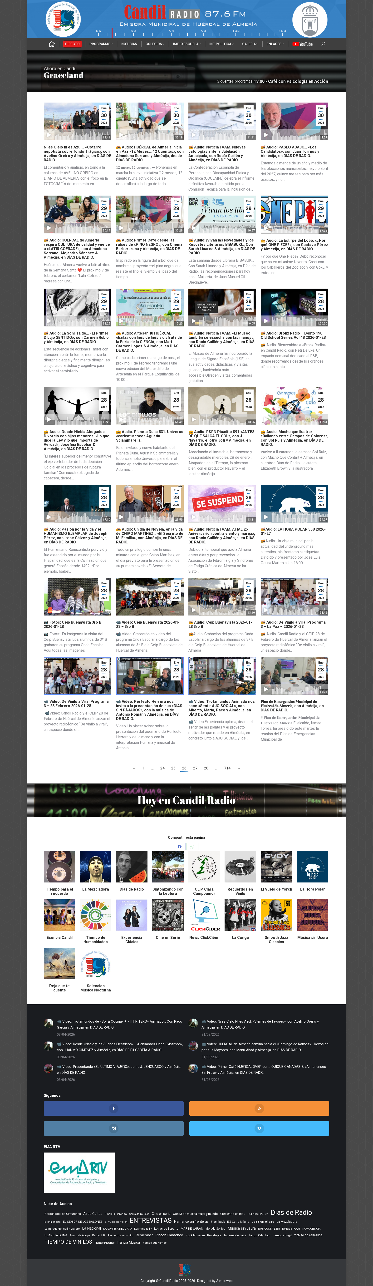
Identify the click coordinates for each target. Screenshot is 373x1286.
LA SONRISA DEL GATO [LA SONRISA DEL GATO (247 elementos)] (117, 1228)
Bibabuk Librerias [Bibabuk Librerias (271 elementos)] (116, 1214)
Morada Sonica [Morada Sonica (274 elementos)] (215, 1228)
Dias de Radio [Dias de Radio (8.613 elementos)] (291, 1213)
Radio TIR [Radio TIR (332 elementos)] (98, 1235)
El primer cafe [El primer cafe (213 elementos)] (52, 1221)
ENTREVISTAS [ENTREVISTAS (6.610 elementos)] (151, 1220)
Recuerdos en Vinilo (240, 891)
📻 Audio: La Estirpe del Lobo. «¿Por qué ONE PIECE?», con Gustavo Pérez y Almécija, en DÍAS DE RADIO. (294, 244)
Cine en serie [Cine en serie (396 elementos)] (161, 1214)
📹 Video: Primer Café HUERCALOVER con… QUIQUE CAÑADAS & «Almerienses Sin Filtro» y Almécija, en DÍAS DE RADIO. (263, 1069)
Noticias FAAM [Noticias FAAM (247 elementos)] (291, 1228)
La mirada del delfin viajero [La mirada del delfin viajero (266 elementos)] (62, 1228)
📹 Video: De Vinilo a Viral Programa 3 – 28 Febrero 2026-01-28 (76, 703)
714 (227, 768)
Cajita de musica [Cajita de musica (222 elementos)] (139, 1214)
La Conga (240, 937)
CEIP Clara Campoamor (204, 891)
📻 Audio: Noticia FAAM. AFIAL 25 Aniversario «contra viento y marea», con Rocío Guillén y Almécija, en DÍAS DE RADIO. (221, 535)
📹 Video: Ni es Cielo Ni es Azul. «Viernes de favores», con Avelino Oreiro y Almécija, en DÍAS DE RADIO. (260, 1024)
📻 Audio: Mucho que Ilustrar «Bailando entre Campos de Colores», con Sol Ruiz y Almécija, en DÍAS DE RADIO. (294, 438)
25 (173, 768)
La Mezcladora (95, 889)
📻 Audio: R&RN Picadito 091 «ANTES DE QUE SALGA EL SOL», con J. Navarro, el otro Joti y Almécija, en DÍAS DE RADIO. (221, 438)
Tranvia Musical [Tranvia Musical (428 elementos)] (129, 1242)
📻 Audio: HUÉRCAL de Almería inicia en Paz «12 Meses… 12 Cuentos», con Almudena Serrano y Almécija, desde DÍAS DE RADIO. (150, 153)
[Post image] (48, 1023)
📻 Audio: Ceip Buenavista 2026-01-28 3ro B (220, 624)
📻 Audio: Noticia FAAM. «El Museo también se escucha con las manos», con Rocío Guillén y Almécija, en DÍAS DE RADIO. (221, 339)
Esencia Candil (60, 937)
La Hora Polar (312, 889)
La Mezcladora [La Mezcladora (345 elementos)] (287, 1221)
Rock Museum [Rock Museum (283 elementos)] (195, 1235)
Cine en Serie (168, 937)
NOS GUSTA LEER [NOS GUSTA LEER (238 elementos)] (269, 1228)
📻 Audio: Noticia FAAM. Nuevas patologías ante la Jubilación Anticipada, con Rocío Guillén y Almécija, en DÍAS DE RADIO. (217, 153)
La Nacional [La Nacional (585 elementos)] (91, 1228)
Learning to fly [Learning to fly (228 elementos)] (143, 1228)
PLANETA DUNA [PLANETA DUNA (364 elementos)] (55, 1235)
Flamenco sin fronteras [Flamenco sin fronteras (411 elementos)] (191, 1221)
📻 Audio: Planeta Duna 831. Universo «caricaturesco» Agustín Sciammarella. (149, 436)
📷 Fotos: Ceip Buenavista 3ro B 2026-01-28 (72, 624)
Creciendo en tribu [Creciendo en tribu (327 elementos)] (232, 1214)
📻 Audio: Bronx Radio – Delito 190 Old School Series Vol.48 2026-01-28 (293, 335)
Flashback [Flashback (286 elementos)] (218, 1221)
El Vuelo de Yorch (276, 889)
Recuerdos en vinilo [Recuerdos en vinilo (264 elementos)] (120, 1235)
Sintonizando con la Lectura (167, 891)
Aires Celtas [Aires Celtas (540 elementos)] (92, 1214)
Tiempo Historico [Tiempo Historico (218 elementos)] (104, 1242)
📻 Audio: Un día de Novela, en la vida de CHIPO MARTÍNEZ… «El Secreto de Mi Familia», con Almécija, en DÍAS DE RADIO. (149, 535)
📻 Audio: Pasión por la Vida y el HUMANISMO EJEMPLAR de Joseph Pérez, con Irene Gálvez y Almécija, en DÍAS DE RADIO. (76, 535)
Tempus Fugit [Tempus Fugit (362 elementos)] (282, 1235)
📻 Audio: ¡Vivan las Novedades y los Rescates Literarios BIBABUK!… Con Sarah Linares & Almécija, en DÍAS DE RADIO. (221, 246)
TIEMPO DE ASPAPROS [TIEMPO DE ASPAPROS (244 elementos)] (308, 1235)
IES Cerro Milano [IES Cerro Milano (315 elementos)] (238, 1221)
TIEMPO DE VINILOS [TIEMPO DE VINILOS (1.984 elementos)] (68, 1242)
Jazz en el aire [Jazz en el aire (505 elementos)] (263, 1221)
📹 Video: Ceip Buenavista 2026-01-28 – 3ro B (148, 624)
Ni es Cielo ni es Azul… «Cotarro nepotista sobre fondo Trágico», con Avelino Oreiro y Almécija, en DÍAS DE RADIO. (77, 153)
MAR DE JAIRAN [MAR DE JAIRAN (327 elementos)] (192, 1228)
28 (206, 768)
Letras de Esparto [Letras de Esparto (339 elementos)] (166, 1228)
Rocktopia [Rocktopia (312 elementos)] (214, 1235)
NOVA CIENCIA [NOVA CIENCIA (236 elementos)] (311, 1228)
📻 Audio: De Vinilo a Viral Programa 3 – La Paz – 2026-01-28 (293, 624)
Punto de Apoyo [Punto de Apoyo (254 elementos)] (80, 1235)
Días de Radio (132, 889)
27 (195, 768)
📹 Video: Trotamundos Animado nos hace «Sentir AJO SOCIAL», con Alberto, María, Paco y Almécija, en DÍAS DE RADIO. (221, 708)
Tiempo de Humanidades (95, 939)
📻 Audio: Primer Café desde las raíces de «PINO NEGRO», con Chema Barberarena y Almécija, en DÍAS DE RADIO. (149, 246)
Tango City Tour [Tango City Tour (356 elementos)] (259, 1235)
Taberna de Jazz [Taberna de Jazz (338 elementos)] (235, 1235)
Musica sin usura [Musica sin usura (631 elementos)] (242, 1228)
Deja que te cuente (59, 988)
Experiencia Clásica (131, 939)
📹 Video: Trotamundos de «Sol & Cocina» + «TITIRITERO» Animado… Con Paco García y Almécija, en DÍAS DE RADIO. (119, 1024)
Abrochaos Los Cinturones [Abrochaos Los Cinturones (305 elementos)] (62, 1214)
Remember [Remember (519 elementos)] (144, 1235)
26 (184, 768)
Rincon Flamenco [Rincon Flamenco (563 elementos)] (169, 1235)
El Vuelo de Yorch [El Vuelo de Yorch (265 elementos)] (116, 1221)
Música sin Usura (312, 937)
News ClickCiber (204, 937)
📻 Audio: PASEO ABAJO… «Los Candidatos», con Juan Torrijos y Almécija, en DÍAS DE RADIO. (290, 151)
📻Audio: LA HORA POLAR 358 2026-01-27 (293, 531)
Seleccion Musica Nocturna (95, 988)
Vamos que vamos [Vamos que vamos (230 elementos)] (155, 1242)
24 (162, 768)
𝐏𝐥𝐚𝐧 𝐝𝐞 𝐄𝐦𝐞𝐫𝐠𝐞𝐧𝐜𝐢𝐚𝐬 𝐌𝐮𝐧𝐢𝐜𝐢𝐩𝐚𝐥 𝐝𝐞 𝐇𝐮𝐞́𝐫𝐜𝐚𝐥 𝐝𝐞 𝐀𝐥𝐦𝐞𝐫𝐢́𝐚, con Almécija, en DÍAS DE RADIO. (292, 705)
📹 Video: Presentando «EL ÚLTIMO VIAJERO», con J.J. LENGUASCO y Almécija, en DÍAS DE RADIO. (119, 1069)
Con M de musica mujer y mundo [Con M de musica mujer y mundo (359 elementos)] (195, 1214)
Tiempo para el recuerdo (59, 891)
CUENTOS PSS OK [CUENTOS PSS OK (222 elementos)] (258, 1214)
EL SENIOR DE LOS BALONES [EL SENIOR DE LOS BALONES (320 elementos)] (83, 1221)
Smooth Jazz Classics (276, 939)
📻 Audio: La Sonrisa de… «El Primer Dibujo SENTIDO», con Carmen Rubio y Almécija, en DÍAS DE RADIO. (76, 337)
